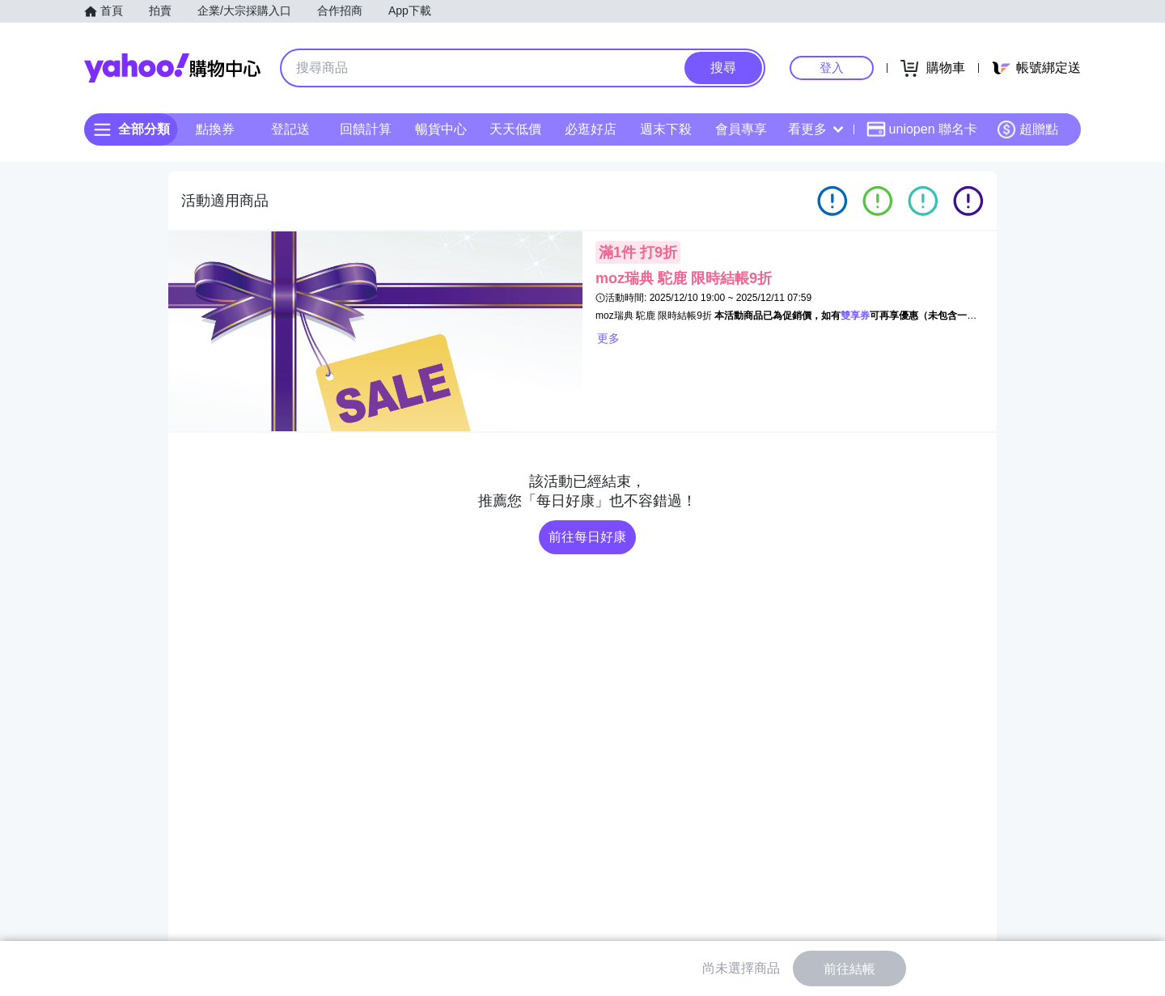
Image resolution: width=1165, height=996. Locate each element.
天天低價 (515, 129)
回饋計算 (366, 129)
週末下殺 (666, 129)
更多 (608, 338)
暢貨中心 (441, 129)
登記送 (290, 129)
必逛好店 (590, 129)
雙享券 (855, 315)
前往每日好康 (587, 537)
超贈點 (1027, 129)
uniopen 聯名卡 (921, 129)
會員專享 (741, 129)
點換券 (215, 129)
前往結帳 (849, 969)
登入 (832, 67)
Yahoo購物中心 (172, 68)
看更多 (815, 129)
